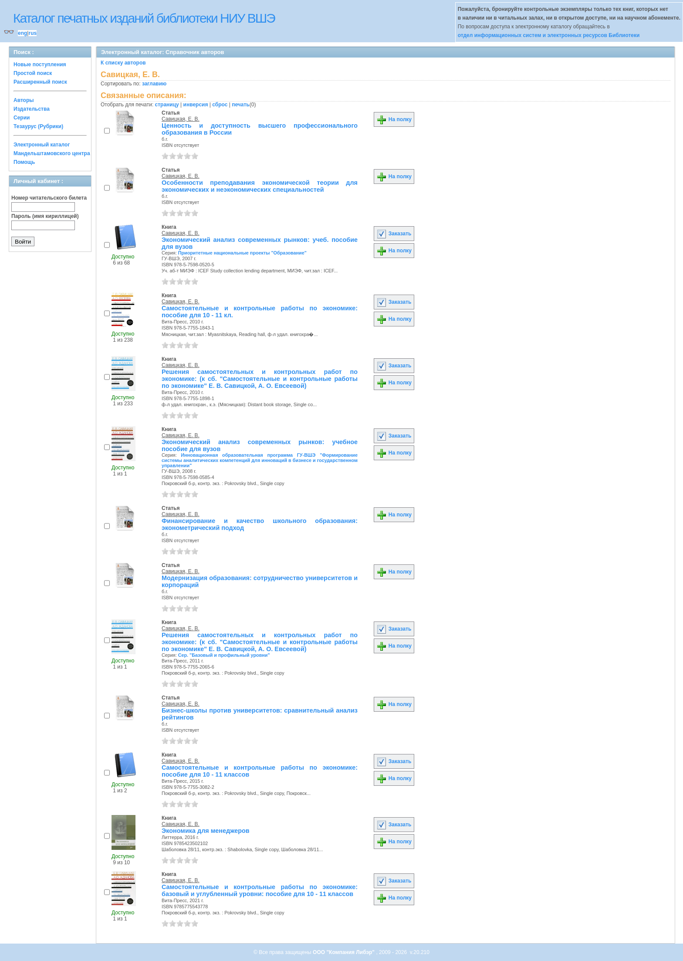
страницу (167, 105)
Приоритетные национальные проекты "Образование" (242, 252)
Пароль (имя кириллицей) (45, 216)
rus (32, 33)
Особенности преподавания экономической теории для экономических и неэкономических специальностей (260, 186)
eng (22, 33)
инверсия (195, 105)
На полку (394, 119)
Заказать (393, 234)
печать (241, 105)
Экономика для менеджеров (206, 830)
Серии (22, 118)
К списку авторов (123, 63)
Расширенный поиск (40, 82)
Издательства (32, 109)
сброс (219, 105)
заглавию (154, 84)
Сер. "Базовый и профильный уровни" (224, 655)
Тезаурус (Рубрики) (38, 126)
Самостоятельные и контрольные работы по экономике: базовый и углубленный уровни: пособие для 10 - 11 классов (260, 890)
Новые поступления (40, 64)
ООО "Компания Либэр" (344, 952)
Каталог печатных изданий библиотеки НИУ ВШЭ (144, 18)
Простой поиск (33, 73)
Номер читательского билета (49, 198)
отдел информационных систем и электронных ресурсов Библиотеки (549, 35)
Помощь (24, 162)
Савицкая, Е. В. (180, 119)
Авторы (24, 100)
